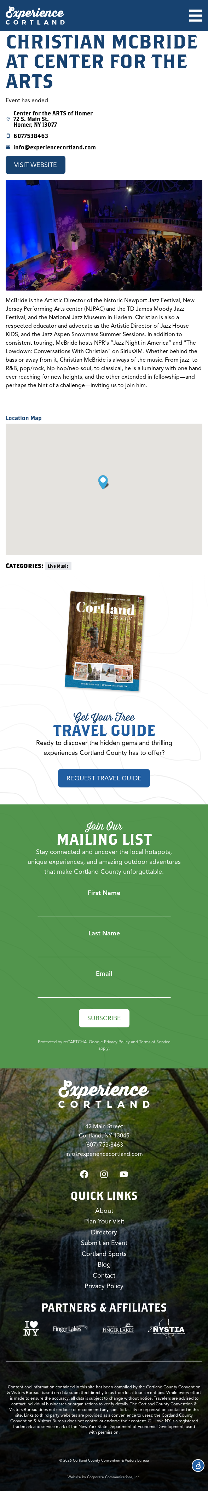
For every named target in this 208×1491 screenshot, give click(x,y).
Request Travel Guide (104, 778)
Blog (104, 1264)
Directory (104, 1232)
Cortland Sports (104, 1254)
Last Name (104, 933)
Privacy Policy (117, 1041)
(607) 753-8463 (104, 1144)
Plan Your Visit (104, 1221)
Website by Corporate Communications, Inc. (104, 1477)
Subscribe (104, 1018)
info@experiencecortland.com (54, 147)
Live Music (58, 565)
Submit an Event (104, 1243)
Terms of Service (155, 1041)
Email (104, 973)
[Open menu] (195, 15)
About (104, 1211)
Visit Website (35, 165)
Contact (104, 1275)
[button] (103, 482)
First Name (104, 893)
